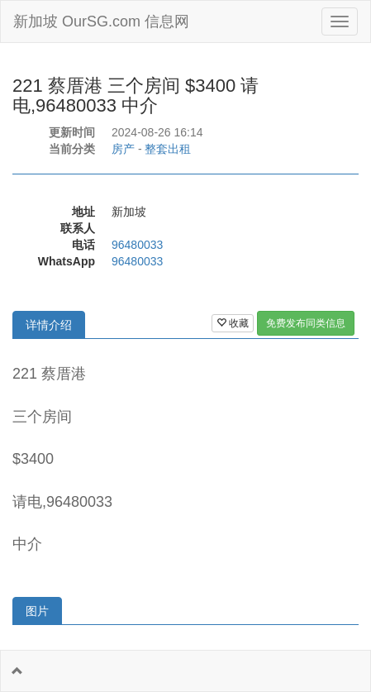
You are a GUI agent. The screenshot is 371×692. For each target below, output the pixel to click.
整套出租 (168, 148)
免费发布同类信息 (305, 323)
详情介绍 (49, 325)
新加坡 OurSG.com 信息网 (101, 21)
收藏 (232, 323)
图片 (37, 611)
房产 (123, 148)
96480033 (137, 244)
